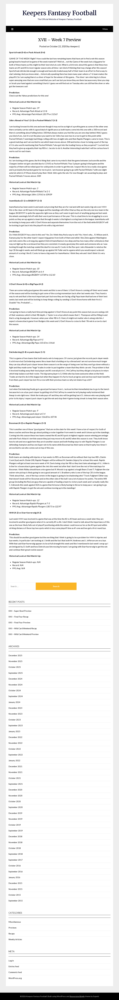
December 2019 (15, 813)
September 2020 (15, 807)
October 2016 (14, 865)
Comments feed (15, 972)
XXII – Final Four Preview (19, 622)
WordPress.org (15, 978)
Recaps (11, 933)
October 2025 (14, 667)
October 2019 (14, 825)
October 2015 (14, 895)
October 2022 (14, 749)
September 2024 (15, 696)
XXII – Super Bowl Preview (19, 611)
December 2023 (15, 708)
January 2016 (14, 877)
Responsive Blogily (77, 996)
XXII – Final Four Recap (18, 617)
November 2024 (15, 684)
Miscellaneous (14, 922)
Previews (12, 928)
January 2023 (14, 731)
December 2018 (15, 836)
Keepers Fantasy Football (59, 13)
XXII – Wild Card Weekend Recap (22, 628)
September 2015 (15, 900)
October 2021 (14, 778)
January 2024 (14, 702)
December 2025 (15, 655)
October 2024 (14, 690)
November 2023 (15, 714)
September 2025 (15, 673)
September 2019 (15, 830)
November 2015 (15, 889)
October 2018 (14, 848)
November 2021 (15, 772)
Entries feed (13, 966)
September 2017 (15, 860)
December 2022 (15, 737)
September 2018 (15, 854)
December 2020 (15, 790)
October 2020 (14, 801)
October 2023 (14, 719)
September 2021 (15, 784)
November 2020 (15, 795)
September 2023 (15, 725)
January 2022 (14, 760)
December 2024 (15, 679)
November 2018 (15, 842)
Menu (105, 29)
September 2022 (15, 755)
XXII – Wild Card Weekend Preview (23, 634)
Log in (11, 960)
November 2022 (15, 743)
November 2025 (15, 661)
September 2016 (15, 871)
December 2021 (15, 766)
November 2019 (15, 819)
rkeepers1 (75, 46)
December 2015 (15, 883)
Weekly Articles (15, 939)
